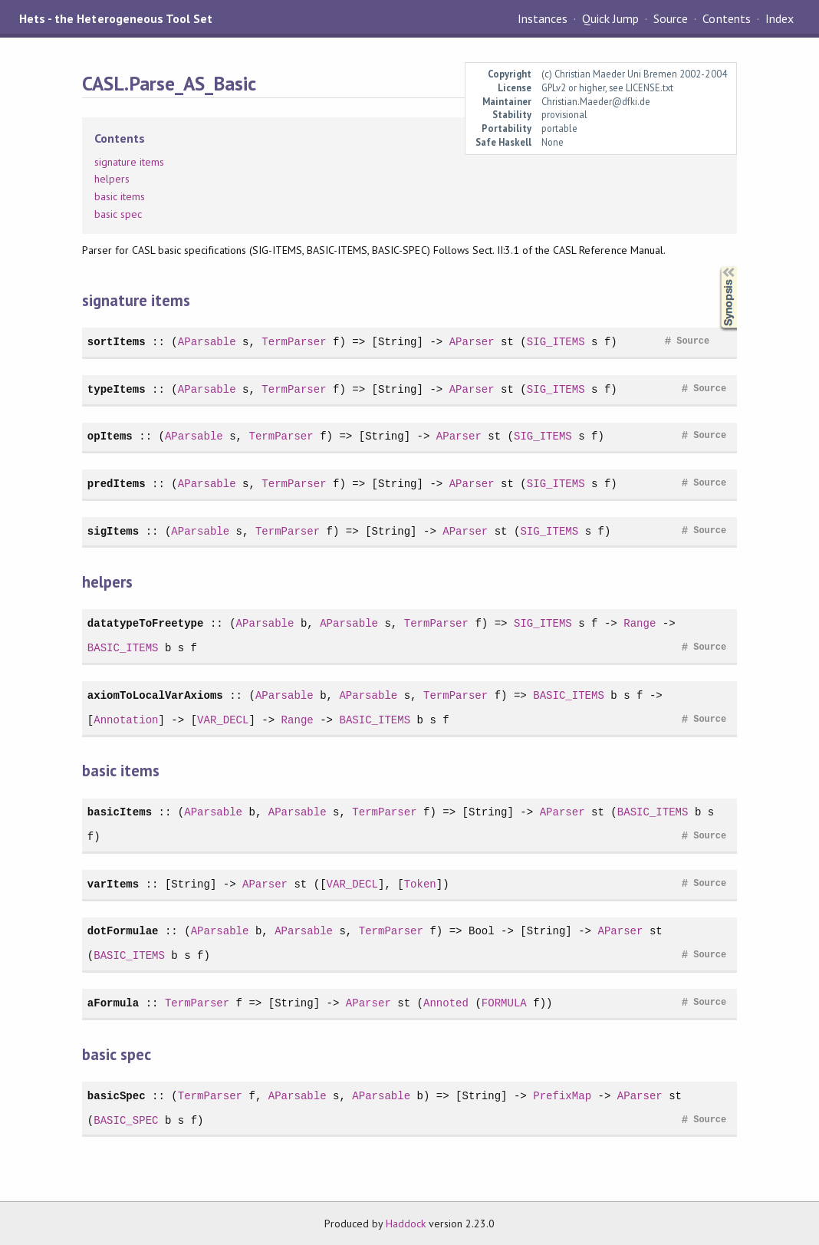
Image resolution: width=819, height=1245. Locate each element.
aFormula (113, 1003)
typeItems (116, 389)
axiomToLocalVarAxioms (155, 695)
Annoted (446, 1003)
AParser (472, 341)
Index (779, 18)
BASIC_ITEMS (123, 648)
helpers (112, 179)
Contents (726, 18)
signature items (129, 162)
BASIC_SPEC (126, 1120)
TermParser (293, 341)
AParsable (207, 341)
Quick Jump (610, 18)
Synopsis (716, 266)
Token (420, 884)
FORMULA (504, 1003)
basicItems (119, 812)
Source (670, 18)
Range (639, 623)
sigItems (113, 531)
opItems (110, 436)
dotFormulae (123, 931)
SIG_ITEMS (556, 341)
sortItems (116, 341)
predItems (116, 483)
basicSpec (116, 1096)
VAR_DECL (222, 720)
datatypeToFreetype (145, 623)
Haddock (406, 1223)
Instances (542, 18)
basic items (119, 196)
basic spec (118, 214)
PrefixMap (562, 1096)
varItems (113, 884)
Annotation (126, 720)
